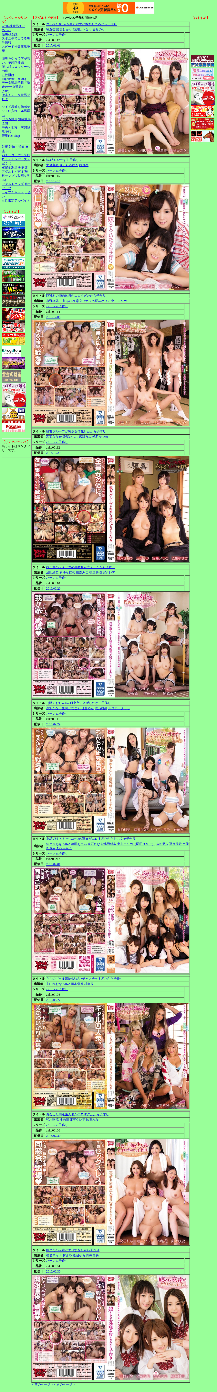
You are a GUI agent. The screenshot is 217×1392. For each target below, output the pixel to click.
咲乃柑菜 (101, 708)
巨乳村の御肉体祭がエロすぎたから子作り (76, 295)
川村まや (65, 1255)
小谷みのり (97, 29)
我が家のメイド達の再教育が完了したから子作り (80, 567)
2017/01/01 (53, 45)
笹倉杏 (51, 29)
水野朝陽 (52, 301)
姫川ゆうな (80, 29)
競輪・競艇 (17, 147)
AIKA (66, 844)
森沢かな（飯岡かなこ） (63, 708)
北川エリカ (119, 301)
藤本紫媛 (77, 984)
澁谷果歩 (162, 844)
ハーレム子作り (57, 34)
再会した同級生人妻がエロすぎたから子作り (77, 1114)
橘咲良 (89, 984)
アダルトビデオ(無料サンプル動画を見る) (16, 176)
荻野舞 (94, 572)
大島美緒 (52, 165)
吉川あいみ (67, 301)
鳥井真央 (92, 1255)
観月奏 (83, 165)
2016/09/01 (53, 864)
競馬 (5, 147)
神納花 (64, 1119)
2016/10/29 (53, 452)
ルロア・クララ (119, 708)
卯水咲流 (52, 1119)
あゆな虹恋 (67, 572)
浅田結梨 (52, 572)
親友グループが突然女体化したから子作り (76, 431)
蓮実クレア (107, 572)
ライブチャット (13, 192)
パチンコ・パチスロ (16, 155)
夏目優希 (175, 844)
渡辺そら (79, 1255)
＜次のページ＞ (64, 1384)
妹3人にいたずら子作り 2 (63, 159)
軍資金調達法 (11, 167)
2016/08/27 (53, 1000)
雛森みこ (82, 572)
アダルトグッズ (13, 184)
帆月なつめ (100, 436)
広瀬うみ (85, 436)
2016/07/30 (53, 1135)
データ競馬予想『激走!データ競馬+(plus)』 (16, 87)
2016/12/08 (53, 317)
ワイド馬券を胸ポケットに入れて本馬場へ (16, 111)
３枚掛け (8, 75)
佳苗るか (87, 708)
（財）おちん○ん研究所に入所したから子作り (78, 703)
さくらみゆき (68, 165)
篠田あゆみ (79, 844)
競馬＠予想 (9, 34)
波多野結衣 (109, 844)
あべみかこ (64, 848)
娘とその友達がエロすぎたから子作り (72, 1250)
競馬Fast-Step (11, 135)
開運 (24, 167)
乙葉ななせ (54, 436)
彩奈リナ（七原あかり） (93, 301)
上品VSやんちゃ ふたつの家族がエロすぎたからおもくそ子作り (91, 838)
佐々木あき (54, 844)
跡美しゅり (64, 29)
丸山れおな (54, 984)
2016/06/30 (53, 1271)
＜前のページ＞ (42, 1384)
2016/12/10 (53, 181)
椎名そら (52, 1255)
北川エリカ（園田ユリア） (136, 844)
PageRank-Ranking (14, 79)
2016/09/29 (53, 588)
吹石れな (94, 844)
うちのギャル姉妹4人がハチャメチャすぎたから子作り (84, 978)
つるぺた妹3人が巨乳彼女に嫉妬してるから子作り (81, 24)
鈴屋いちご (70, 436)
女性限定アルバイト (16, 200)
